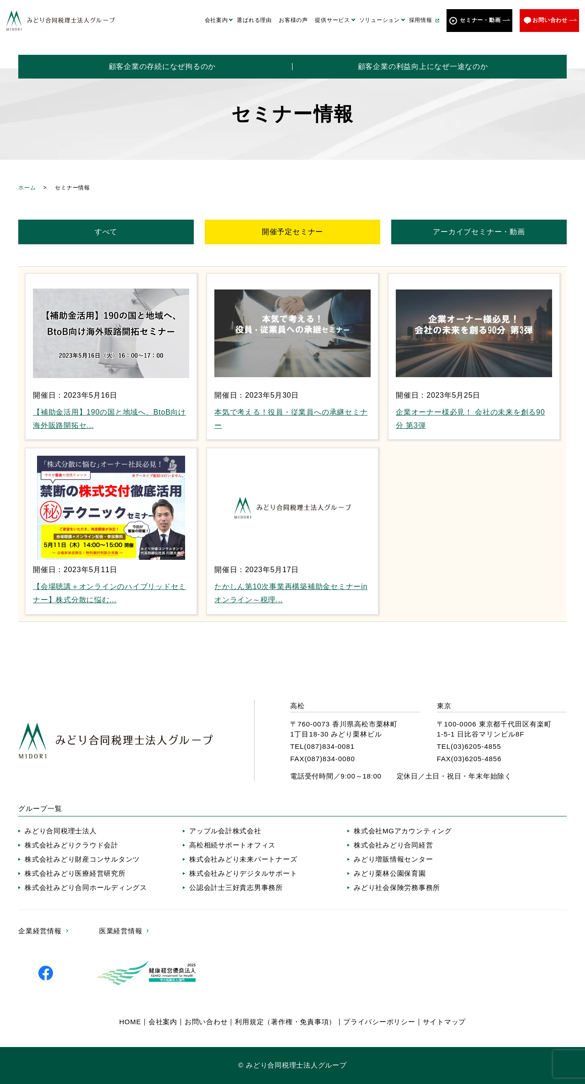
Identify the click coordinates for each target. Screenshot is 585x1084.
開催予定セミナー (292, 232)
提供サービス (332, 20)
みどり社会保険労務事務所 (397, 887)
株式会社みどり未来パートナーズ (243, 859)
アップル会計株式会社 (225, 831)
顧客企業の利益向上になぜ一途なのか (423, 66)
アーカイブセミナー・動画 (479, 232)
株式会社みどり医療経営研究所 (75, 873)
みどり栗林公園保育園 (390, 873)
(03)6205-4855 (476, 746)
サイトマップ (444, 1022)
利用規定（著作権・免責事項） (285, 1022)
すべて (106, 232)
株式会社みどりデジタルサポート (243, 873)
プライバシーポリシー (379, 1022)
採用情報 (420, 20)
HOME (130, 1022)
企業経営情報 (40, 931)
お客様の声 (293, 20)
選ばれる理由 (254, 20)
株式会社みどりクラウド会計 (71, 845)
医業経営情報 (121, 931)
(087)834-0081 (329, 746)
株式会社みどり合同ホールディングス (86, 887)
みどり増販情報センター (393, 859)
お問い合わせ (550, 20)
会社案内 (216, 20)
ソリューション (379, 20)
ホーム (27, 187)
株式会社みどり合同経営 (393, 845)
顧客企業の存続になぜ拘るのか (162, 66)
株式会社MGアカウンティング (403, 831)
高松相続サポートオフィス (232, 845)
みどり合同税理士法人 (61, 831)
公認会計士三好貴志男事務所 (236, 887)
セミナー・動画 (480, 20)
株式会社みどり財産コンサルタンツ (82, 859)
